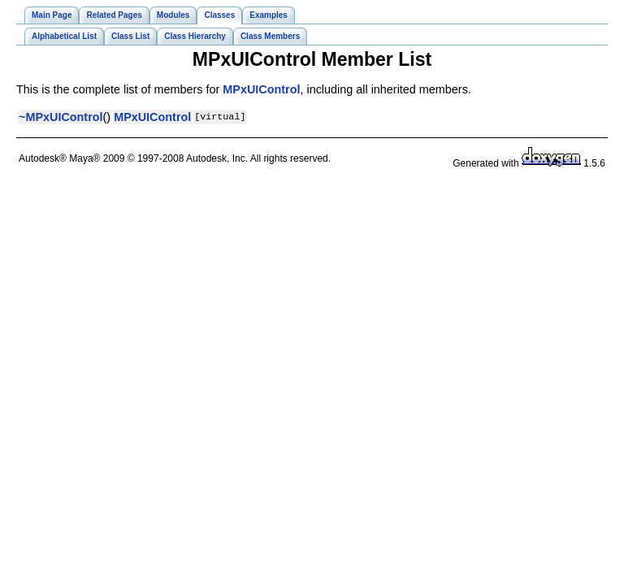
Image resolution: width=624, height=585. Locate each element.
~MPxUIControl (61, 117)
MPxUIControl (261, 89)
